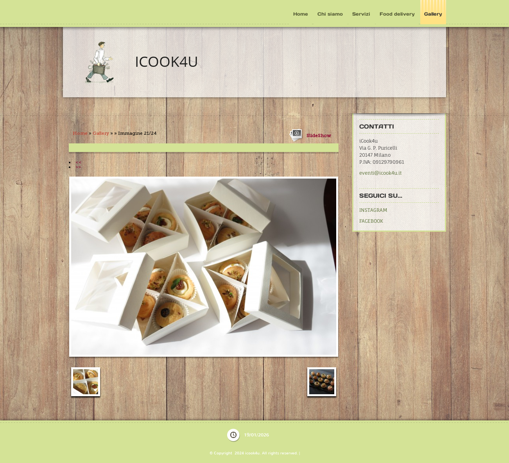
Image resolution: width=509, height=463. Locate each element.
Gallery (433, 14)
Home (300, 14)
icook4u (166, 61)
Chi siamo (330, 14)
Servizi (361, 14)
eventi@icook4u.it (380, 173)
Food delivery (397, 14)
